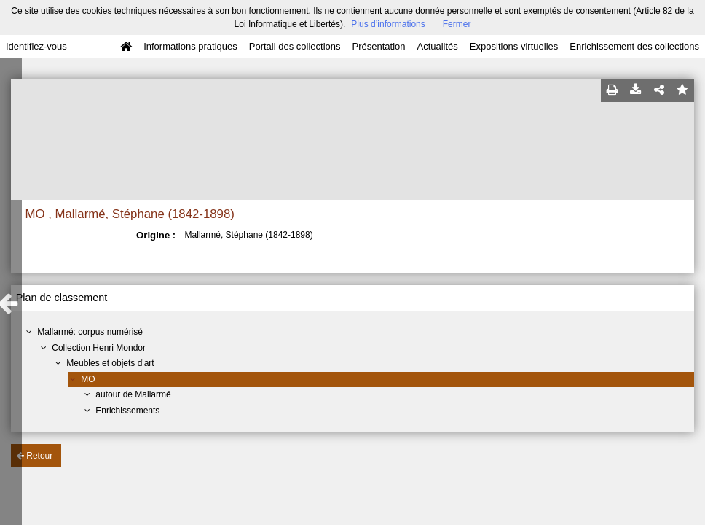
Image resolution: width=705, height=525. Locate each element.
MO (88, 379)
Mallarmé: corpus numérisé (90, 332)
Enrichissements (127, 410)
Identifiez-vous (36, 46)
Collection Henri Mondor (99, 348)
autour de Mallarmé (132, 394)
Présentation (378, 46)
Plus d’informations (388, 24)
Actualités (437, 46)
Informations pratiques (190, 46)
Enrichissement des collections (634, 46)
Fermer (457, 24)
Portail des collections (295, 46)
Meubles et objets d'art (110, 363)
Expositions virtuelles (514, 46)
